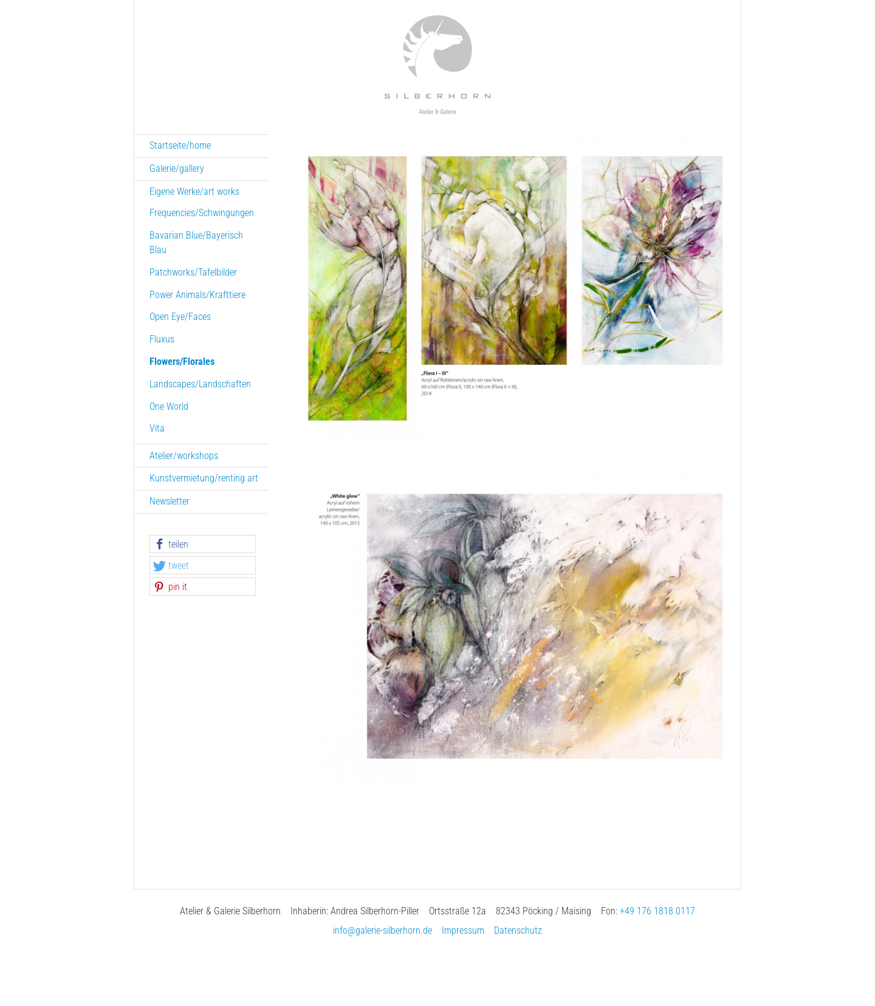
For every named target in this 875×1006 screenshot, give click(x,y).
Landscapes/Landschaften (200, 384)
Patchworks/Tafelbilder (193, 272)
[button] (202, 544)
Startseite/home (180, 145)
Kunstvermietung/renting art (203, 478)
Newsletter (169, 501)
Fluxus (161, 339)
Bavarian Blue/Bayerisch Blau (196, 242)
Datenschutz (518, 930)
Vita (157, 428)
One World (168, 406)
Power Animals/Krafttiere (197, 295)
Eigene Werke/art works (194, 191)
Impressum (463, 930)
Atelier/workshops (183, 455)
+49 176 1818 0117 (657, 911)
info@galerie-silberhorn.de (382, 930)
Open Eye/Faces (180, 316)
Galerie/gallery (176, 168)
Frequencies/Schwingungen (201, 213)
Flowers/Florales (181, 361)
